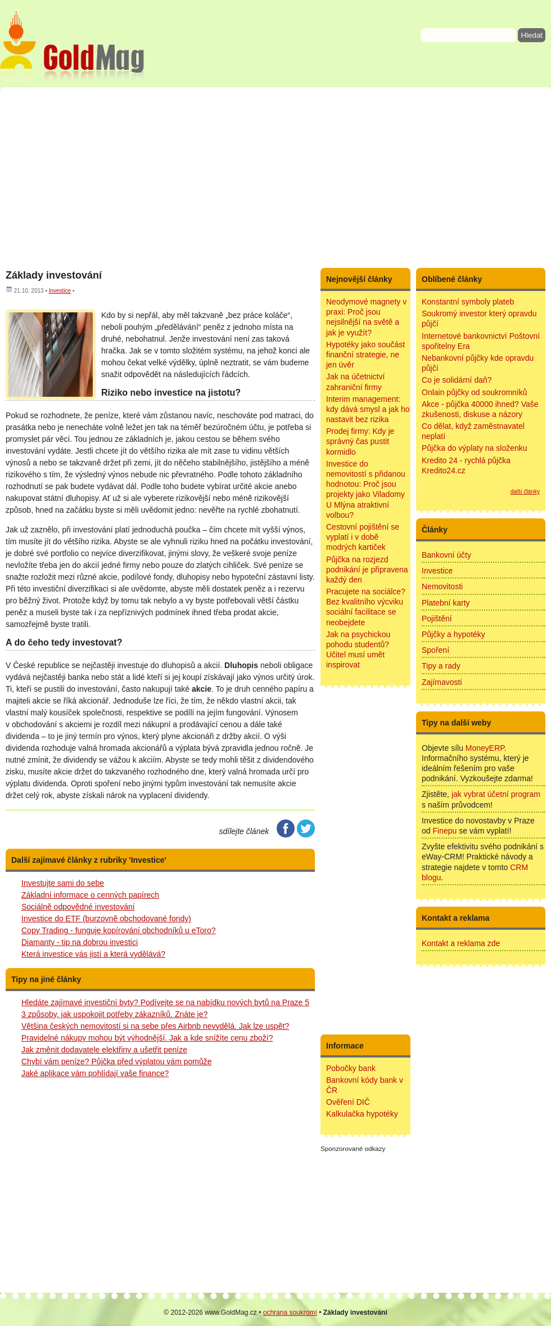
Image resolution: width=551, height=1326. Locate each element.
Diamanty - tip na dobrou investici (79, 942)
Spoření (435, 650)
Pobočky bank (351, 1068)
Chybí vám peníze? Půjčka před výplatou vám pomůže (116, 1061)
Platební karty (446, 602)
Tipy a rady (441, 665)
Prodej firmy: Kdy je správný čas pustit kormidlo (360, 441)
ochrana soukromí (290, 1312)
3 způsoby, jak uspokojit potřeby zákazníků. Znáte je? (114, 1014)
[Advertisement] (275, 177)
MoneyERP (485, 747)
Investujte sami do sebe (62, 883)
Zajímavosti (442, 682)
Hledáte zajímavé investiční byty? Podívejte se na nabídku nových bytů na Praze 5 (165, 1002)
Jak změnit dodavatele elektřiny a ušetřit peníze (104, 1049)
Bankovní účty (446, 554)
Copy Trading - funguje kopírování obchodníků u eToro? (118, 930)
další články (525, 492)
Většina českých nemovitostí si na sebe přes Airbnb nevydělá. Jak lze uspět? (155, 1026)
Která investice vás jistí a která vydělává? (93, 953)
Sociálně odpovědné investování (78, 906)
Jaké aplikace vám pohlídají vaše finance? (95, 1073)
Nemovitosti (442, 586)
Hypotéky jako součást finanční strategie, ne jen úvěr (365, 354)
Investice (60, 291)
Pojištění (437, 618)
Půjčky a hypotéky (453, 634)
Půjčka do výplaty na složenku (474, 448)
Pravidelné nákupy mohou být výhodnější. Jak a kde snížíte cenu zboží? (147, 1037)
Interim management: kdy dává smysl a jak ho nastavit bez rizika (368, 409)
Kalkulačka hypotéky (362, 1113)
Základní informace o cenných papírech (90, 894)
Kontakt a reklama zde (461, 943)
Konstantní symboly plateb (468, 301)
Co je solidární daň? (457, 379)
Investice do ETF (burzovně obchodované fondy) (106, 918)
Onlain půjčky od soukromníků (474, 392)
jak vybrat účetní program (495, 794)
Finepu (444, 830)
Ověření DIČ (348, 1102)
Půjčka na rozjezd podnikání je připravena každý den (367, 569)
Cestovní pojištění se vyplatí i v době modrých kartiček (362, 537)
